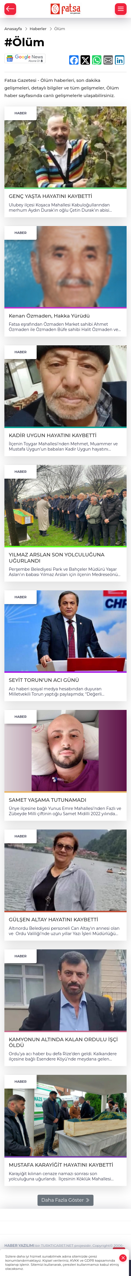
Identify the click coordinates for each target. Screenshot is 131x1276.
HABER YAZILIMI (19, 1245)
